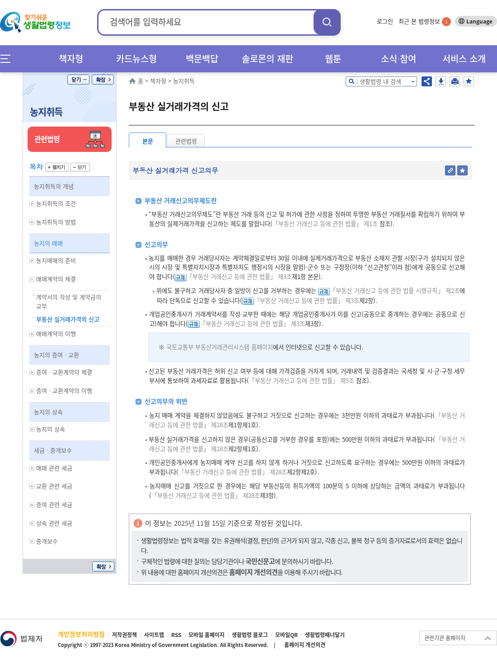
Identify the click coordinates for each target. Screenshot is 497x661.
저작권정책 (124, 635)
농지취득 (46, 111)
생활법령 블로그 (250, 635)
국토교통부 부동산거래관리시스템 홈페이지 (219, 347)
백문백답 (202, 58)
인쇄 (455, 81)
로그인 (385, 21)
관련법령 (186, 141)
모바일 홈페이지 (206, 635)
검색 (327, 22)
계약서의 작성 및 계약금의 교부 (68, 302)
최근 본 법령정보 (425, 21)
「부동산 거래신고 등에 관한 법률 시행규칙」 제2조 (394, 290)
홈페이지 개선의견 (304, 645)
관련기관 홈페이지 (444, 638)
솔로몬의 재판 (267, 58)
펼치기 (57, 167)
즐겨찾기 (469, 81)
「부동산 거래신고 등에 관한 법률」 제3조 (239, 276)
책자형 (71, 58)
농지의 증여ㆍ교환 (56, 354)
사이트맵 (154, 635)
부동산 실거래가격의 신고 (67, 319)
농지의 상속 (48, 411)
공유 (427, 81)
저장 (441, 81)
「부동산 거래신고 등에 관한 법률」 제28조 (232, 471)
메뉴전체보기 (8, 58)
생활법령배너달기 (325, 635)
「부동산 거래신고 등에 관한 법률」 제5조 (301, 380)
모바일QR (286, 635)
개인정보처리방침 (81, 633)
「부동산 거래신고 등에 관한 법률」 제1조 (325, 223)
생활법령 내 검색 (380, 81)
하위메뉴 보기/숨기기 (32, 203)
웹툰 (333, 58)
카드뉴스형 (136, 58)
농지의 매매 (48, 243)
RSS (176, 635)
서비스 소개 (464, 58)
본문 (147, 141)
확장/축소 (103, 80)
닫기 (78, 80)
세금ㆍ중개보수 (53, 450)
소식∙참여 (398, 58)
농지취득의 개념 (54, 186)
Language (479, 21)
